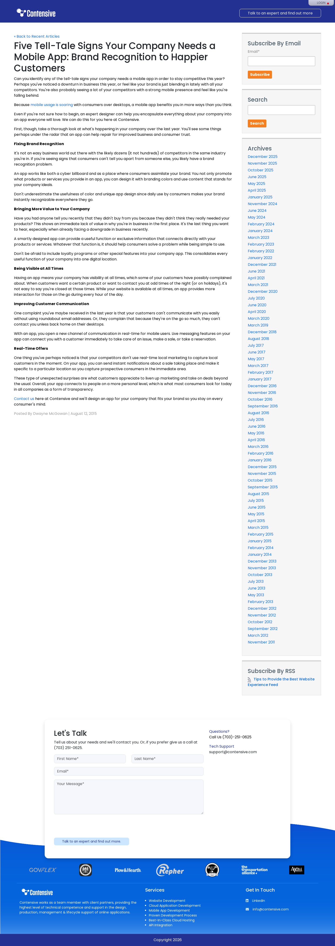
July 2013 (256, 581)
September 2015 (263, 487)
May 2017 (256, 359)
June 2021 (256, 271)
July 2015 (256, 500)
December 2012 (262, 608)
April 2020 (257, 311)
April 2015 (256, 520)
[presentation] (128, 827)
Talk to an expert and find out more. (91, 841)
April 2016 (256, 440)
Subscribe (260, 74)
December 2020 (263, 291)
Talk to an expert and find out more (280, 13)
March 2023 (258, 237)
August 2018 (258, 338)
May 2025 (256, 183)
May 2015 (256, 514)
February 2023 (261, 244)
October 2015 (260, 480)
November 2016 (262, 392)
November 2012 (262, 615)
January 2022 (260, 257)
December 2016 (262, 386)
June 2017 (256, 352)
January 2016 (259, 460)
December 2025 (263, 156)
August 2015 (258, 493)
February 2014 (261, 547)
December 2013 (262, 561)
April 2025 (257, 190)
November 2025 (262, 163)
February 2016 (260, 453)
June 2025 (257, 177)
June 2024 (257, 210)
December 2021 (262, 264)
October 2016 (260, 399)
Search (257, 123)
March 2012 (258, 635)
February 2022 (261, 251)
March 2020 (258, 318)
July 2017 (256, 345)
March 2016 (258, 446)
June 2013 (256, 588)
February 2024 (261, 224)
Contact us (24, 398)
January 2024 (260, 230)
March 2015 (258, 527)
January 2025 (260, 197)
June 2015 (256, 507)
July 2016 (256, 419)
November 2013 (262, 568)
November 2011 (261, 642)
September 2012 (263, 628)
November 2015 (262, 473)
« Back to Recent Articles (37, 36)
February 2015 (260, 534)
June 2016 (256, 426)
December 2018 (262, 332)
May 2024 (256, 217)
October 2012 (260, 622)
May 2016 (256, 433)
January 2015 (259, 541)
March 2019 (258, 325)
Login (321, 3)
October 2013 (260, 574)
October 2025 (260, 170)
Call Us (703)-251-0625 (230, 737)
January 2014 (260, 554)
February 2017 (260, 372)
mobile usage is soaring (51, 104)
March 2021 (258, 284)
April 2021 (256, 278)
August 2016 (258, 413)
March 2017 (258, 365)
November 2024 (262, 204)
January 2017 (259, 379)
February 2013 (260, 601)
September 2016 (263, 406)
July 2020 (256, 298)
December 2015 (262, 467)
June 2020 (257, 305)
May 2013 (256, 595)
